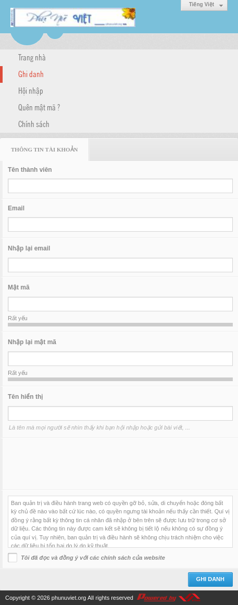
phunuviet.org (69, 598)
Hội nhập (30, 90)
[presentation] (87, 464)
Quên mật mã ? (39, 106)
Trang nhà (32, 56)
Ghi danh (31, 73)
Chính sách (33, 123)
